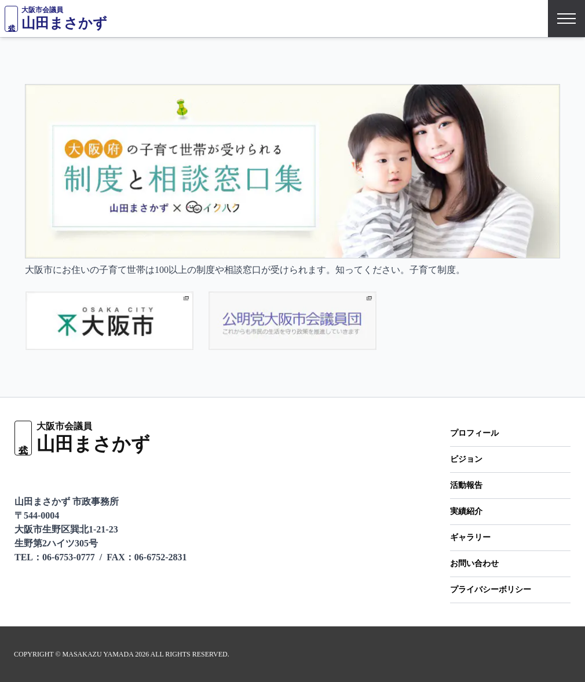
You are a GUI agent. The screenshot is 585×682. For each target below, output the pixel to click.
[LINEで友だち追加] (21, 475)
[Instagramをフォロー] (113, 475)
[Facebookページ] (83, 475)
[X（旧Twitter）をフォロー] (54, 475)
